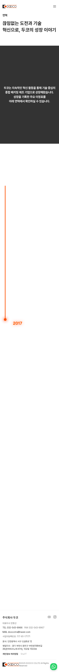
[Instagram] (54, 617)
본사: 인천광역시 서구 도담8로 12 (17, 641)
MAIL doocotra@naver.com (16, 632)
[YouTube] (49, 617)
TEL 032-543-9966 (12, 627)
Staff (24, 654)
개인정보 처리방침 (10, 654)
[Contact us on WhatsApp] (53, 666)
